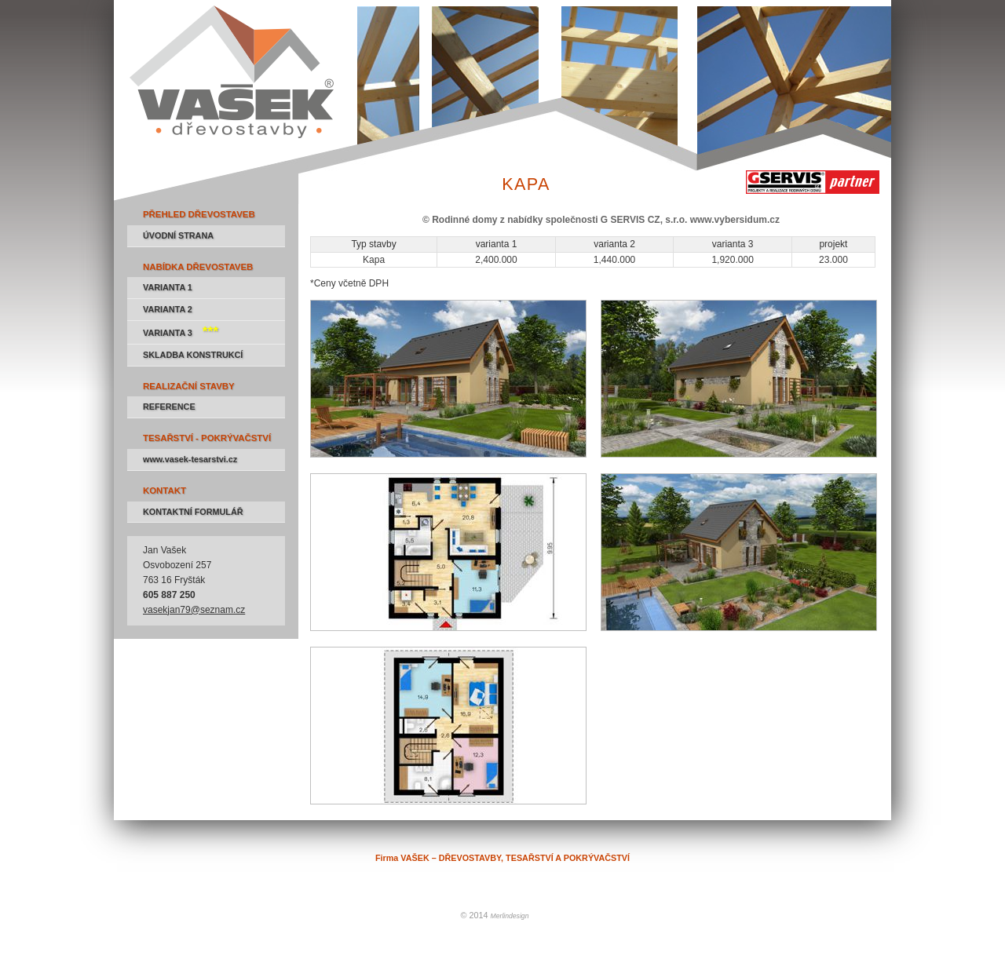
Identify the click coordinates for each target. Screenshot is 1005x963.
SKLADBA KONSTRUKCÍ (193, 354)
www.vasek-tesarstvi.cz (190, 459)
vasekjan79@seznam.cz (194, 609)
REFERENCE (169, 406)
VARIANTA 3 (180, 331)
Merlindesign (510, 916)
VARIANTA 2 (167, 309)
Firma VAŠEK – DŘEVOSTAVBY (182, 6)
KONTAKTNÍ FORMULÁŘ (193, 511)
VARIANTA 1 (167, 287)
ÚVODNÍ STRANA (178, 235)
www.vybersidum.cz (735, 219)
